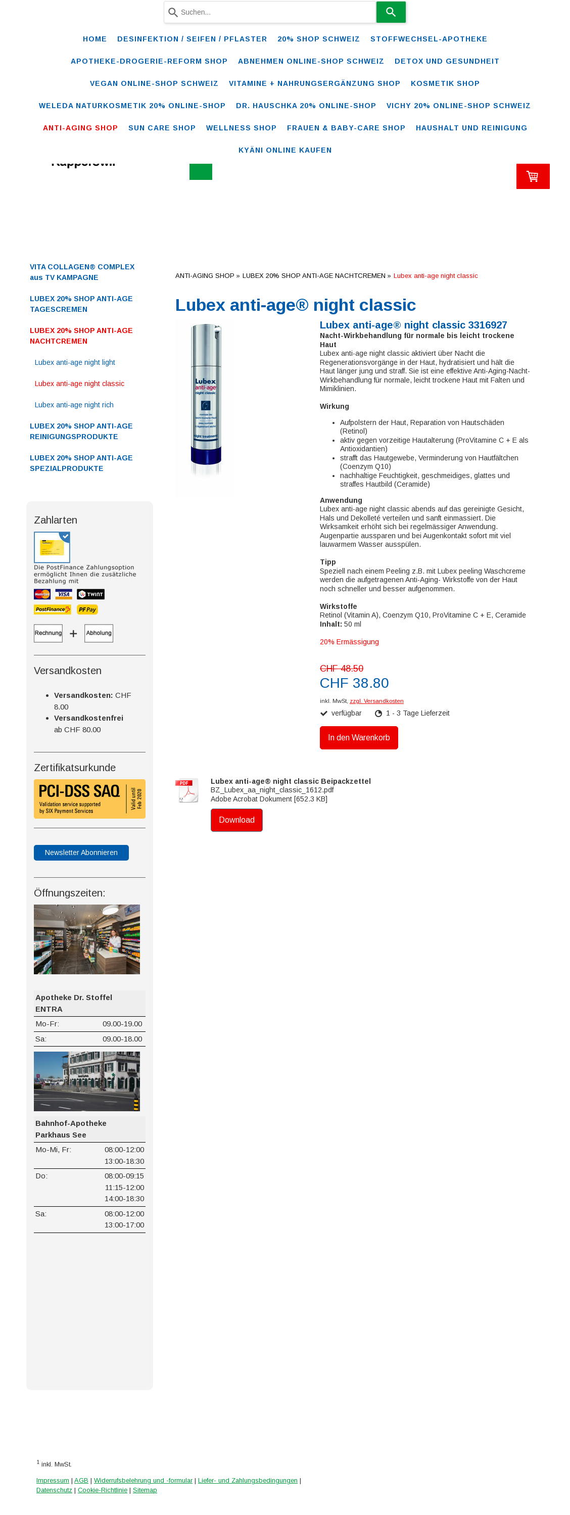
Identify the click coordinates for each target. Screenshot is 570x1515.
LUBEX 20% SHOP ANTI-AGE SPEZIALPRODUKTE (81, 463)
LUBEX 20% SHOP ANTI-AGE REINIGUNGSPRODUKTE (81, 431)
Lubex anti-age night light (75, 362)
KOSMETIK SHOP (445, 83)
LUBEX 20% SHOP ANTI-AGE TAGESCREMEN (81, 304)
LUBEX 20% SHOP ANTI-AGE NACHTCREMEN (81, 335)
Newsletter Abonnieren (81, 852)
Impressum (52, 1480)
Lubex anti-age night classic (79, 384)
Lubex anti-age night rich (74, 405)
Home (95, 39)
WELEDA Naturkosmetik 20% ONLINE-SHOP (132, 106)
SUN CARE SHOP (162, 128)
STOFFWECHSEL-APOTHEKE (429, 39)
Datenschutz (54, 1490)
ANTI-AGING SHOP (80, 128)
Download (237, 820)
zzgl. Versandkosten (377, 701)
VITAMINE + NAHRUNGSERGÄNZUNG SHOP (315, 83)
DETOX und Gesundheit (447, 61)
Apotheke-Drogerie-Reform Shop (149, 61)
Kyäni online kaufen (285, 150)
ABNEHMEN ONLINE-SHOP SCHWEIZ (311, 61)
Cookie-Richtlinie (102, 1490)
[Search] (391, 12)
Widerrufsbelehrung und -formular (143, 1480)
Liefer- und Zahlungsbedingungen (248, 1480)
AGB (81, 1480)
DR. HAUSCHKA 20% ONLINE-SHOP (306, 106)
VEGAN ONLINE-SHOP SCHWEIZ (154, 83)
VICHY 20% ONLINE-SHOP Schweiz (459, 106)
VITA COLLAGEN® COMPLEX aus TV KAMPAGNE (82, 272)
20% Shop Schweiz (318, 39)
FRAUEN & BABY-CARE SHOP (346, 128)
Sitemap (145, 1490)
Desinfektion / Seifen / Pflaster (192, 39)
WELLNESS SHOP (241, 128)
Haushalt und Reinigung (472, 128)
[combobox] (270, 12)
